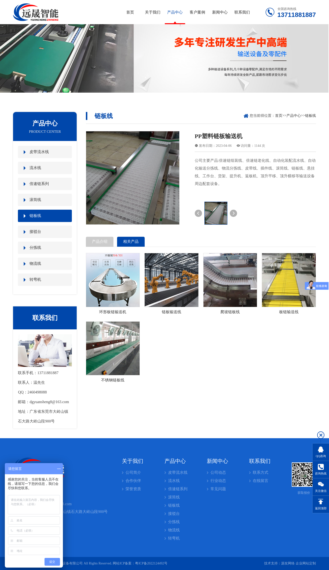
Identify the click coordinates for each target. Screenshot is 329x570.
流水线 (35, 168)
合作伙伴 (133, 481)
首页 (130, 12)
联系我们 (242, 12)
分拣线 (35, 247)
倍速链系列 (39, 184)
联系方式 (260, 472)
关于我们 (152, 12)
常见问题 (218, 489)
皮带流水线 (39, 152)
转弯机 (35, 279)
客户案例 (197, 12)
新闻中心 (220, 12)
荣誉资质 (133, 489)
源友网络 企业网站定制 (298, 563)
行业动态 (218, 481)
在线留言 (260, 481)
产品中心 (175, 12)
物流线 (35, 263)
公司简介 (133, 472)
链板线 (35, 216)
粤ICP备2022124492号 (151, 563)
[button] (198, 213)
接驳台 (35, 231)
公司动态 (218, 472)
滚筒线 (35, 200)
